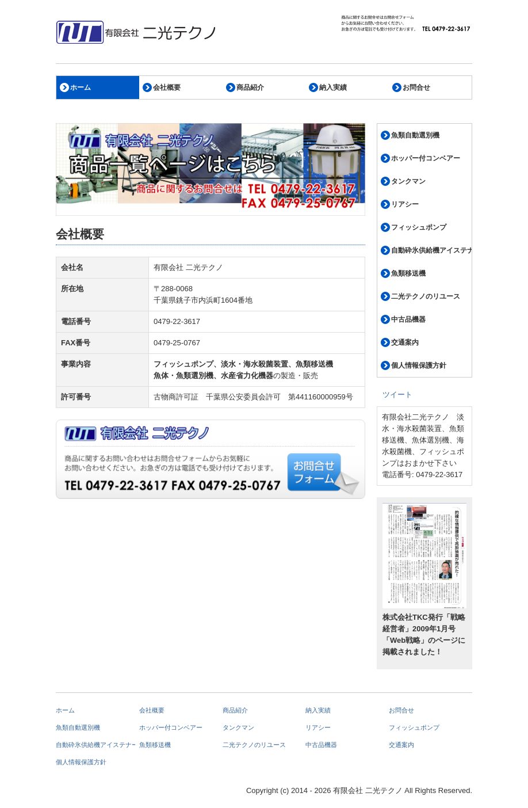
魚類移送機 (408, 273)
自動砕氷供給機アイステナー (431, 250)
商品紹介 (250, 87)
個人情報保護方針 (418, 365)
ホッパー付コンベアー (425, 158)
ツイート (397, 394)
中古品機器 (408, 319)
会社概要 (167, 87)
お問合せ (416, 87)
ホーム (80, 87)
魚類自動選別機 (415, 135)
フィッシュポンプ (418, 227)
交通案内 (405, 342)
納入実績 (333, 87)
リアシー (405, 204)
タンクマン (408, 181)
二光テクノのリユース (425, 296)
